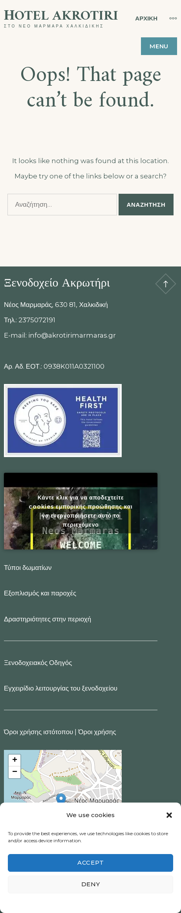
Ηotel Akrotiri (61, 16)
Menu (159, 46)
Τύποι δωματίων (28, 567)
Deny (90, 884)
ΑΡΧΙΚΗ (146, 18)
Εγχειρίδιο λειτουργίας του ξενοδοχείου (60, 688)
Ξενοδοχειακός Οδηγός (38, 663)
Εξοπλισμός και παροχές (40, 593)
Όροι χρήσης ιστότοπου (38, 732)
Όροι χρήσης (97, 732)
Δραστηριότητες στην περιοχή (47, 619)
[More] (169, 18)
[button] (169, 815)
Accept (90, 862)
